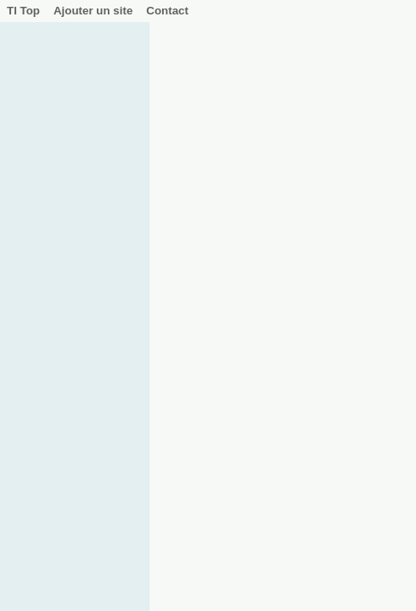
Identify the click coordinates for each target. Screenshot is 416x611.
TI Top (23, 10)
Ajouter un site (92, 10)
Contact (167, 10)
